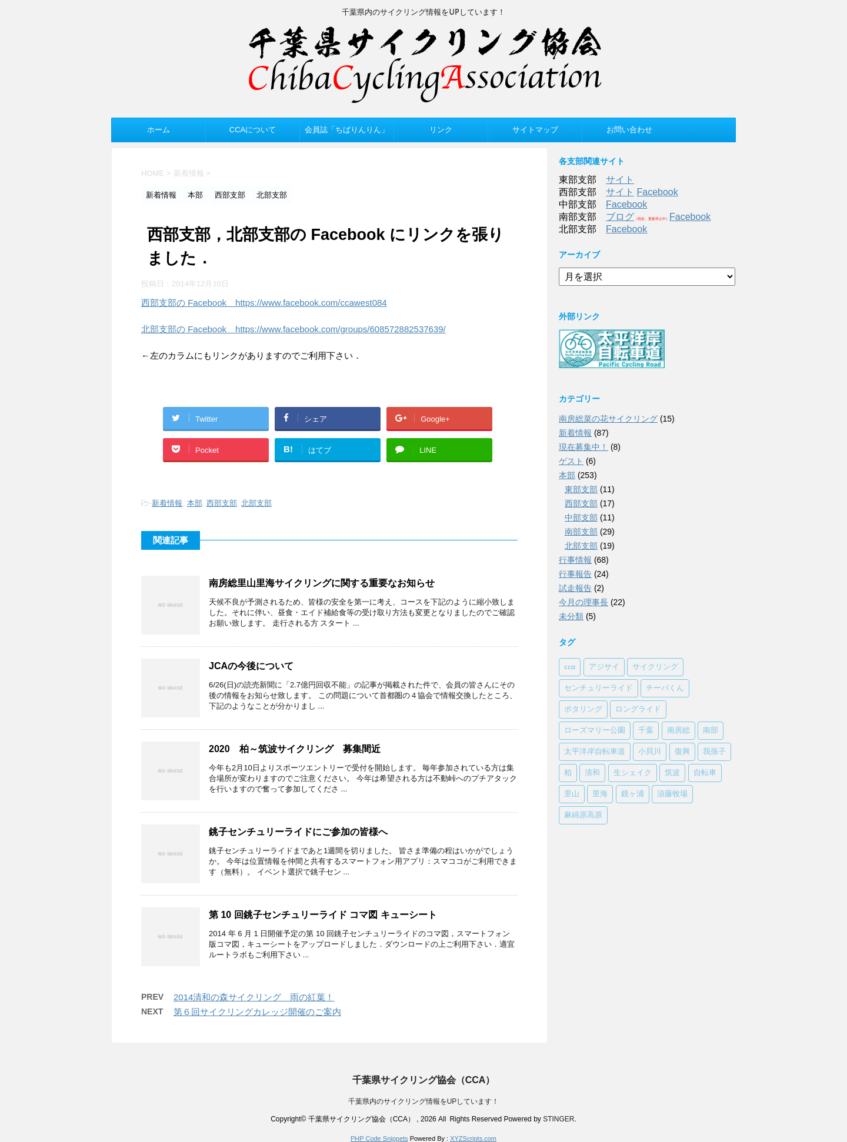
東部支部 (581, 489)
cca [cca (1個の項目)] (569, 667)
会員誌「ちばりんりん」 (347, 129)
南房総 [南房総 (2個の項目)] (678, 730)
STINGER (558, 1119)
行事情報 (575, 560)
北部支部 (256, 503)
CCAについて (252, 129)
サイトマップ (535, 129)
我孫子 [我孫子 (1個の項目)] (714, 752)
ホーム (158, 129)
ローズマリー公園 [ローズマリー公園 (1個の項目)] (594, 730)
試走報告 (575, 588)
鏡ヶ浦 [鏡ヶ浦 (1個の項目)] (632, 794)
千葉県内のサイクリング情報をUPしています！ (423, 1101)
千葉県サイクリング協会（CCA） (423, 1080)
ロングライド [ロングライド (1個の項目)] (638, 709)
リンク (440, 129)
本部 (194, 503)
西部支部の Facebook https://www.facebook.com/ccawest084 (264, 303)
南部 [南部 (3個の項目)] (710, 730)
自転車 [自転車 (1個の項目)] (704, 773)
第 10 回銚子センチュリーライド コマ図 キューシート (323, 915)
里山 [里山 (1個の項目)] (571, 794)
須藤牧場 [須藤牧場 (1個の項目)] (672, 794)
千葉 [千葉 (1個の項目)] (645, 730)
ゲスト (571, 461)
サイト (620, 180)
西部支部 (221, 503)
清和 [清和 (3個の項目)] (592, 773)
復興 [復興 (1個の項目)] (682, 752)
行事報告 (575, 574)
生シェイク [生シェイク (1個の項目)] (632, 773)
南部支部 (581, 531)
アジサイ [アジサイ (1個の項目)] (604, 667)
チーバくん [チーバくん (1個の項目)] (665, 688)
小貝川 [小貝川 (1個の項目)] (649, 752)
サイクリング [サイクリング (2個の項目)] (655, 667)
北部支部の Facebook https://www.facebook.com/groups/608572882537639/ (293, 329)
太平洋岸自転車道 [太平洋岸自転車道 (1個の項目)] (594, 752)
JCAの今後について (251, 666)
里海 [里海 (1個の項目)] (600, 794)
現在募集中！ (583, 447)
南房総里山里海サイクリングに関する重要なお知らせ (322, 583)
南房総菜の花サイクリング (608, 418)
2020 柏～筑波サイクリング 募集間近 (295, 749)
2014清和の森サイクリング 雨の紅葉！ (254, 997)
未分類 (571, 616)
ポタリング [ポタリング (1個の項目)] (583, 709)
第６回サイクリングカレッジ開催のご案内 (257, 1012)
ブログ (620, 217)
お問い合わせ (629, 129)
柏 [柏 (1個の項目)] (568, 773)
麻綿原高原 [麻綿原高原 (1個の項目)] (583, 815)
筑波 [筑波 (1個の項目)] (672, 773)
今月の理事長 (583, 602)
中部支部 (581, 517)
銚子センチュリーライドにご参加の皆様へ (298, 832)
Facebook (657, 192)
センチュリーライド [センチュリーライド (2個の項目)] (598, 688)
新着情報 (167, 503)
